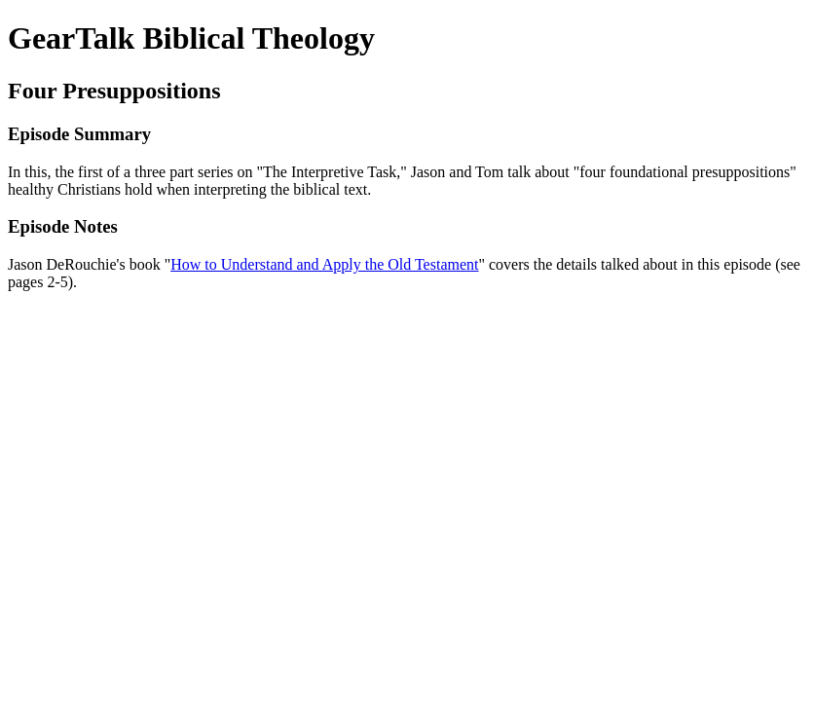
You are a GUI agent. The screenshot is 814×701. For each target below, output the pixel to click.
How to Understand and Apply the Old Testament (324, 264)
